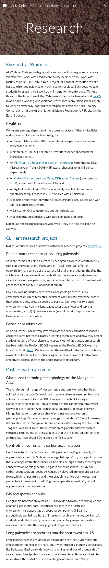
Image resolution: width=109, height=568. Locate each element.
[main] (54, 27)
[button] (4, 5)
